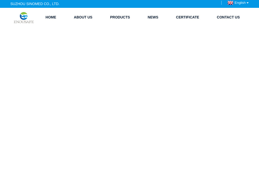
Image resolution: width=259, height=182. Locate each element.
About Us (83, 17)
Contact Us (228, 17)
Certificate (187, 17)
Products (120, 17)
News (153, 17)
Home (51, 17)
